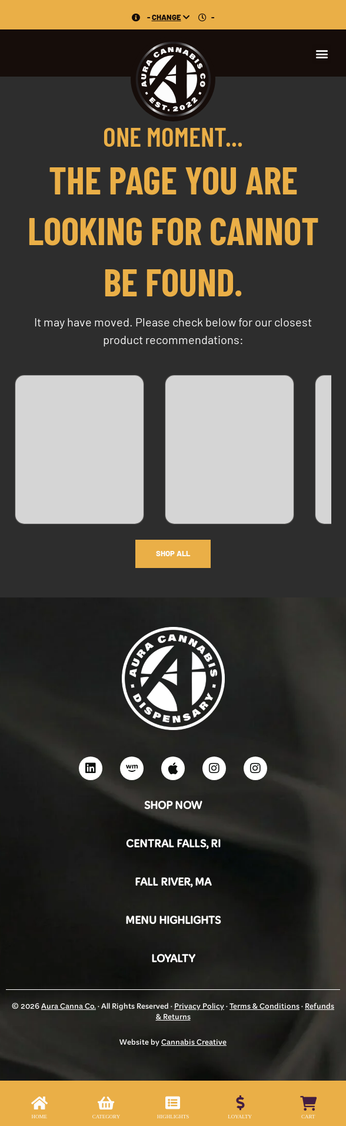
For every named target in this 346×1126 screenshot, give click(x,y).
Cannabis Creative (194, 1042)
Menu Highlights (173, 921)
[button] (321, 54)
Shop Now (173, 806)
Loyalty (173, 960)
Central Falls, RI (173, 845)
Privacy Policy (199, 1007)
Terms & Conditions (264, 1007)
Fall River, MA (173, 883)
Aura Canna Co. (68, 1007)
